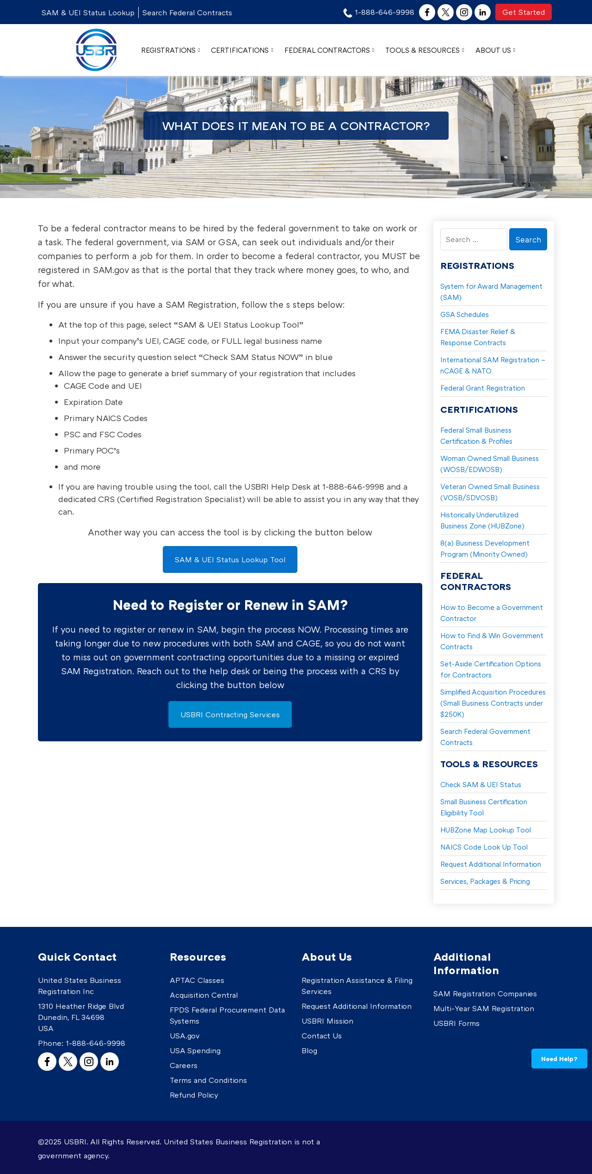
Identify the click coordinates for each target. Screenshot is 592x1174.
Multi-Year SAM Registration (483, 1008)
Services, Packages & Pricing (485, 881)
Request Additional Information (490, 864)
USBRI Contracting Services (230, 714)
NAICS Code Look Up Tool (484, 847)
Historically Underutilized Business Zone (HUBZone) (482, 520)
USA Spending (195, 1050)
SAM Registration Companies (485, 993)
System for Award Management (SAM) (491, 291)
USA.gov (185, 1035)
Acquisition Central (204, 995)
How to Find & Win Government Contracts (491, 641)
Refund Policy (194, 1094)
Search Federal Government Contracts (485, 736)
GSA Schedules (464, 314)
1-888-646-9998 (95, 1043)
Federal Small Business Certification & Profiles (476, 435)
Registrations (170, 50)
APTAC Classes (197, 980)
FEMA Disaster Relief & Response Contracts (477, 337)
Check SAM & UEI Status (480, 784)
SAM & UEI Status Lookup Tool (230, 559)
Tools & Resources (424, 50)
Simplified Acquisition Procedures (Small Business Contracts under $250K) (493, 703)
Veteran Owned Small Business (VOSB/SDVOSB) (490, 492)
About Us (495, 50)
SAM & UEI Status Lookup (88, 12)
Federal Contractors (329, 50)
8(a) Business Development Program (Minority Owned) (485, 548)
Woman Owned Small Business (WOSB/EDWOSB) (489, 463)
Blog (309, 1050)
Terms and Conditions (208, 1080)
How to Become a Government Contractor (491, 612)
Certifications (242, 50)
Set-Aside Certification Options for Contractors (490, 669)
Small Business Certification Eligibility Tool (483, 807)
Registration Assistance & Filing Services (357, 985)
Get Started (523, 12)
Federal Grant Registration (482, 388)
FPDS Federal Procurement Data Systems (227, 1015)
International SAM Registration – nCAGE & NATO (492, 365)
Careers (183, 1065)
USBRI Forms (456, 1023)
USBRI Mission (327, 1020)
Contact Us (322, 1035)
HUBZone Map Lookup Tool (485, 830)
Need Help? (559, 1058)
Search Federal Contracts (187, 12)
